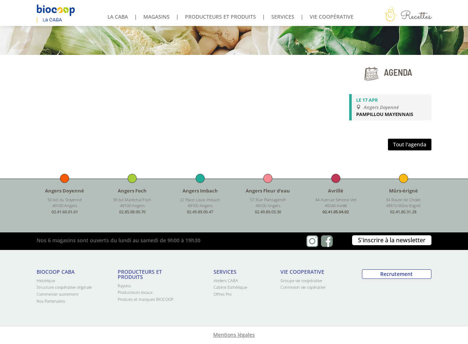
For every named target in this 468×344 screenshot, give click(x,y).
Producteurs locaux (135, 292)
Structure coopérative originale (64, 287)
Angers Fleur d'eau (268, 190)
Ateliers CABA (226, 280)
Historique (46, 280)
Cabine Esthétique (230, 287)
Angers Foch (132, 190)
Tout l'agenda (409, 144)
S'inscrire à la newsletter (392, 240)
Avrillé (335, 190)
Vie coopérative (332, 17)
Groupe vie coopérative (301, 280)
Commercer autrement (58, 294)
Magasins (156, 17)
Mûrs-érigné (403, 190)
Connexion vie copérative (302, 287)
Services (282, 17)
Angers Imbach (200, 190)
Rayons (124, 285)
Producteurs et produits (220, 17)
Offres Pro (222, 294)
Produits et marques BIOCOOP (145, 299)
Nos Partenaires (51, 301)
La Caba (117, 17)
